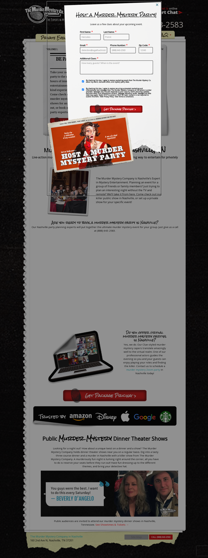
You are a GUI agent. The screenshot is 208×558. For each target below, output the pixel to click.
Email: (93, 48)
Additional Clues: (116, 65)
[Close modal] (157, 4)
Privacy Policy (109, 96)
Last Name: (116, 35)
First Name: (90, 35)
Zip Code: (146, 48)
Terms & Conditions (126, 96)
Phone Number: (123, 48)
